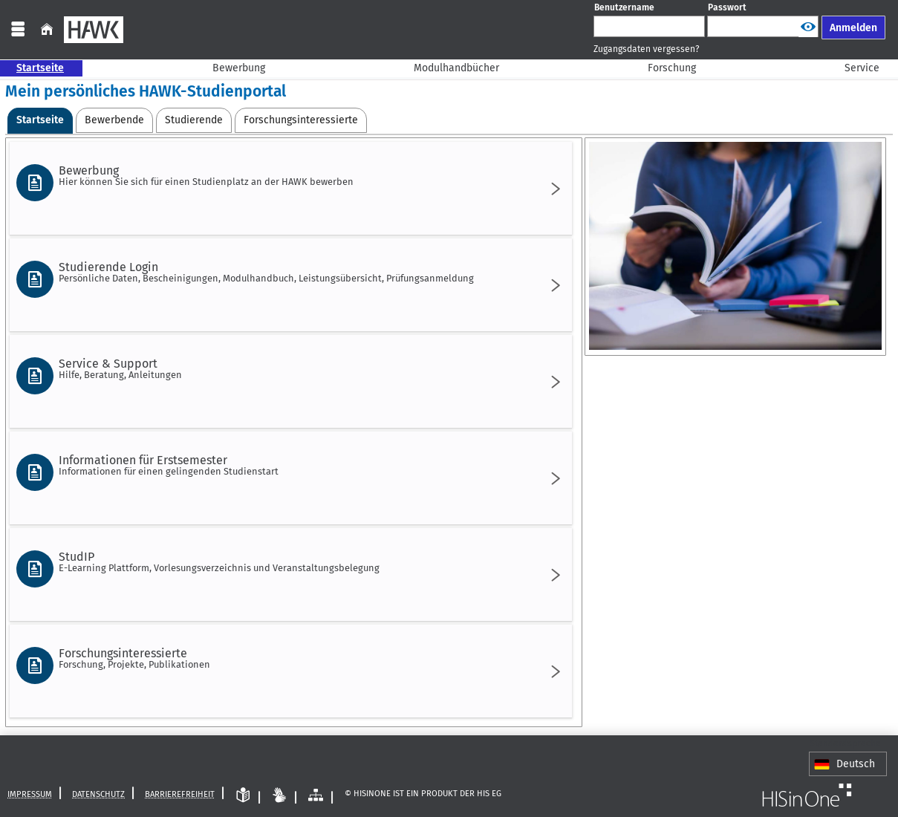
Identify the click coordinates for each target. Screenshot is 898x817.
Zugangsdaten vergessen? (646, 49)
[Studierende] (194, 120)
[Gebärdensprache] (279, 795)
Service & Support (288, 368)
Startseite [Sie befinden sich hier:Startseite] (32, 68)
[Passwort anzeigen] (808, 27)
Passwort (727, 7)
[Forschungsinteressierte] (301, 120)
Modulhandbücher (448, 68)
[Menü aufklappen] (17, 29)
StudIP (288, 561)
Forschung (663, 68)
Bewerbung (230, 68)
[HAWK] (93, 30)
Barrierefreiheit (180, 793)
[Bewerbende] (114, 120)
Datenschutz (98, 793)
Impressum (29, 793)
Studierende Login (288, 272)
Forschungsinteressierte (288, 658)
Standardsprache (845, 743)
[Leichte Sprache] (243, 795)
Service (853, 68)
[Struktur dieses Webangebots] (315, 795)
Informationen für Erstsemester (288, 465)
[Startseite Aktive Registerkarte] (40, 121)
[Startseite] (47, 29)
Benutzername (624, 7)
